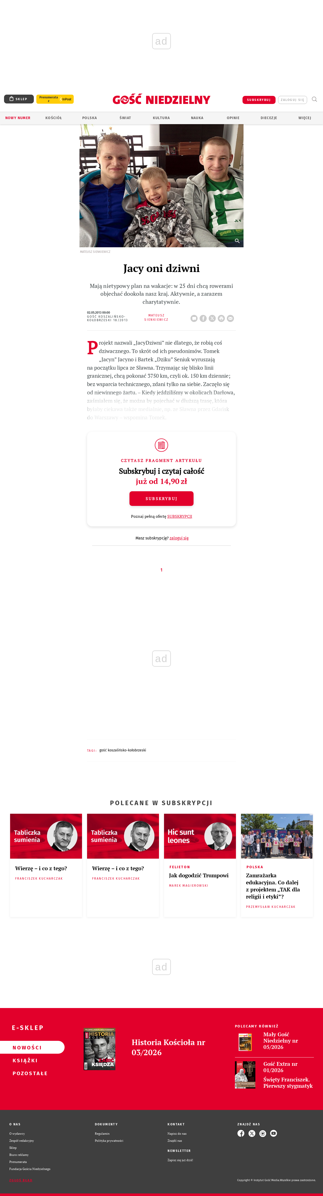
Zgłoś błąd (21, 1180)
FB (204, 317)
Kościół (53, 118)
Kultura (161, 118)
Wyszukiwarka (314, 99)
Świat (125, 118)
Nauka (197, 118)
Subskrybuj (161, 498)
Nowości (24, 1047)
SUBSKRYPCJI (179, 516)
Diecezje (269, 118)
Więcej (305, 118)
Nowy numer (18, 118)
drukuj (222, 317)
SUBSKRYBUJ (259, 100)
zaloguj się (292, 100)
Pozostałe (24, 1073)
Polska (89, 118)
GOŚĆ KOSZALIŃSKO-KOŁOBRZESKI (122, 750)
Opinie (233, 118)
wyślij (231, 317)
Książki (24, 1060)
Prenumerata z (48, 99)
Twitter (213, 317)
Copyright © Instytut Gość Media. (258, 1180)
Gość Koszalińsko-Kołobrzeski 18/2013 (107, 318)
